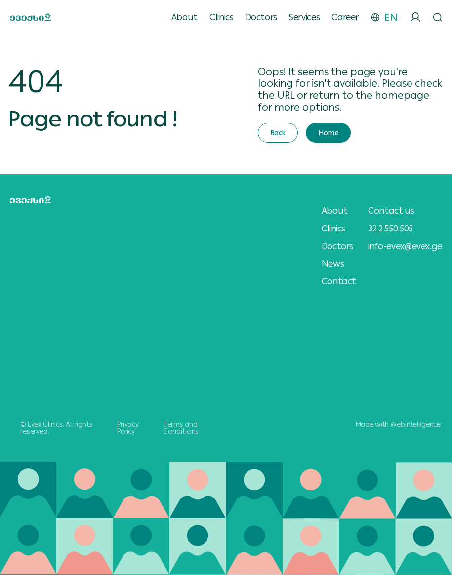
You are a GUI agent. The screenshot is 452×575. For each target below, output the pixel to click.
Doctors (261, 17)
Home (328, 132)
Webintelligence (415, 424)
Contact (339, 281)
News (333, 263)
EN (391, 17)
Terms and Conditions (181, 428)
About (184, 17)
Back (278, 132)
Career (345, 17)
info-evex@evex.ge (405, 246)
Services (304, 17)
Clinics (221, 17)
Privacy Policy (128, 428)
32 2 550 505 (390, 228)
